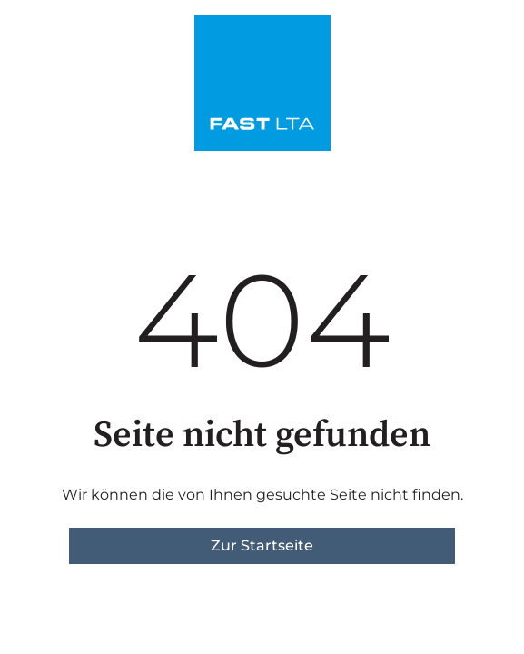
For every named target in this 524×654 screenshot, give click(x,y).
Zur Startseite (262, 545)
